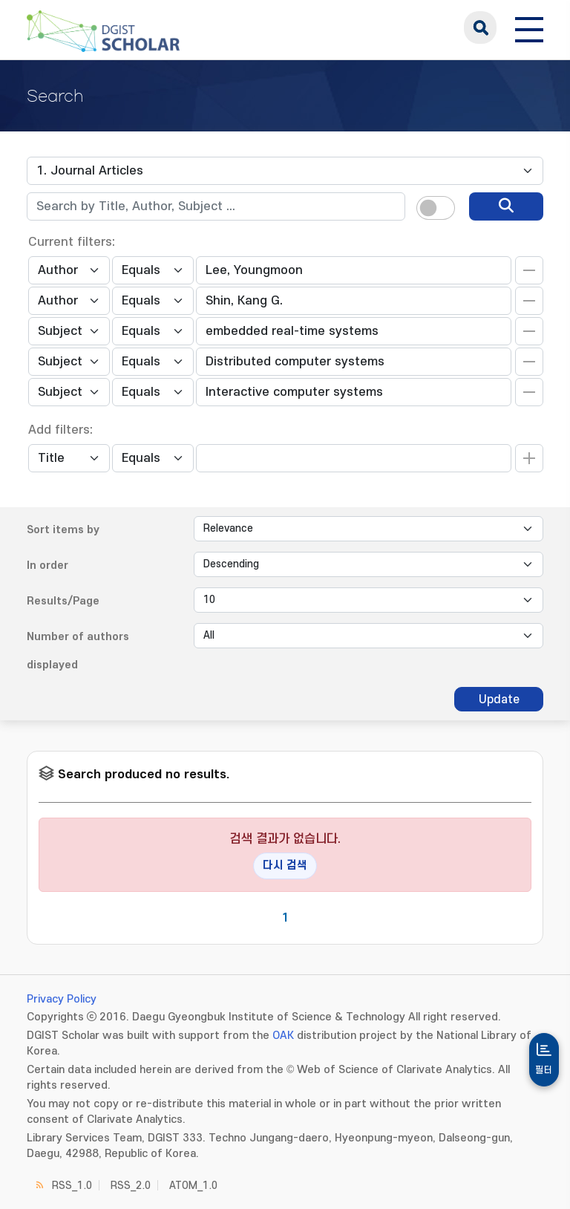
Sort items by (63, 530)
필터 (544, 1070)
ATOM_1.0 (193, 1185)
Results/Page (63, 601)
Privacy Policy (61, 999)
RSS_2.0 (131, 1185)
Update (499, 699)
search (480, 27)
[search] (506, 206)
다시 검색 (285, 865)
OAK (283, 1035)
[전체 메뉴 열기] (529, 27)
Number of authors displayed (78, 650)
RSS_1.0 (72, 1185)
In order (47, 565)
